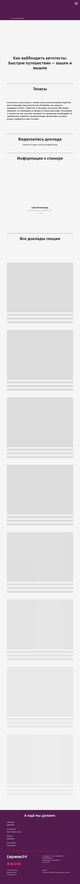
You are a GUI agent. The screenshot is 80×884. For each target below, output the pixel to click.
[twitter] (8, 864)
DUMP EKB (10, 822)
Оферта (44, 870)
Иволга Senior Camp (14, 832)
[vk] (11, 864)
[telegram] (19, 864)
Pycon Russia (11, 829)
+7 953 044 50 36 (12, 870)
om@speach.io (11, 874)
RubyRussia (11, 839)
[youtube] (15, 864)
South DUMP (11, 846)
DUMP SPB (10, 825)
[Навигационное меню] (76, 3)
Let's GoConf (11, 843)
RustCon (10, 836)
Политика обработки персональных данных (56, 872)
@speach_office (11, 872)
